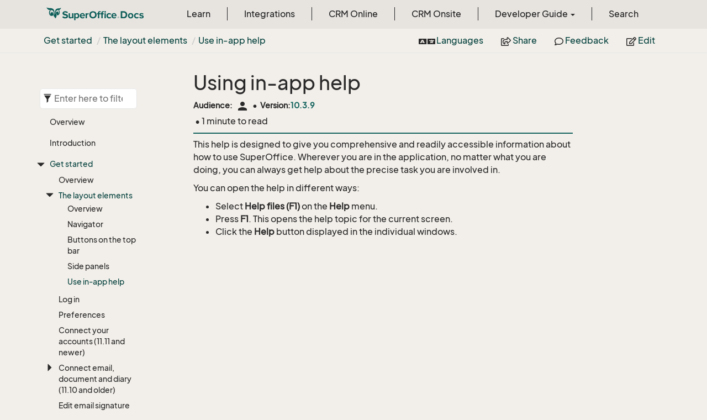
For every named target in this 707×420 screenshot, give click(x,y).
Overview (67, 122)
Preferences (82, 314)
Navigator (85, 224)
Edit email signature (94, 405)
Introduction (73, 143)
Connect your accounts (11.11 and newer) (92, 341)
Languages (451, 40)
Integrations (269, 13)
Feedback (582, 40)
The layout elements (145, 40)
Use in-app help (232, 40)
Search (624, 13)
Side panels (88, 266)
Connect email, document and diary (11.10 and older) (95, 379)
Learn (198, 13)
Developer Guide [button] (535, 13)
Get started (68, 40)
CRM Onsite (436, 13)
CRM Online (353, 13)
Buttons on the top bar (101, 245)
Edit (640, 40)
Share (519, 40)
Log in (69, 299)
